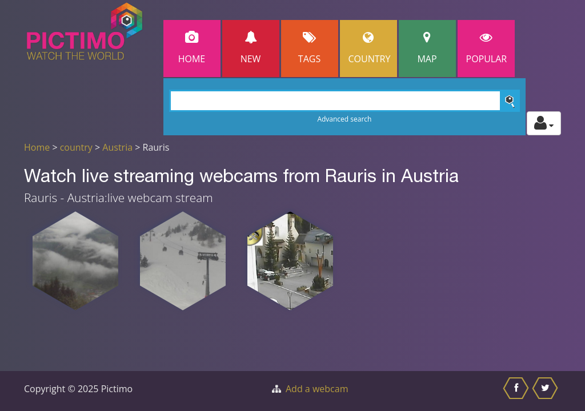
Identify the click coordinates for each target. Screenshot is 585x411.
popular (486, 48)
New (251, 48)
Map (427, 48)
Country (369, 48)
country (76, 147)
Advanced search (344, 119)
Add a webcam (317, 388)
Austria (117, 147)
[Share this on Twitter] (546, 391)
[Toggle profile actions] (544, 123)
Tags (310, 48)
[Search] (344, 101)
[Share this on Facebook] (517, 391)
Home (192, 48)
